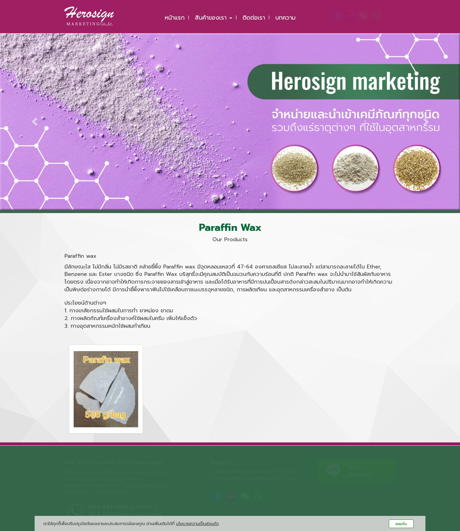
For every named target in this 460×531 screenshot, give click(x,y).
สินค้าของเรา (213, 17)
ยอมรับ (401, 524)
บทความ (285, 17)
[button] (34, 117)
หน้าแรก (175, 17)
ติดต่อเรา (254, 17)
